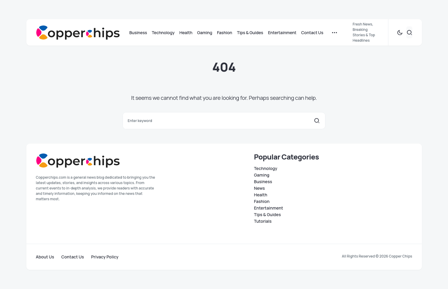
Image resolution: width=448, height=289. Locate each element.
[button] (399, 32)
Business (263, 182)
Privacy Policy (104, 257)
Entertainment (268, 208)
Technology (265, 168)
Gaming (261, 175)
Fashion (262, 201)
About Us (45, 257)
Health (260, 195)
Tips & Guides (267, 215)
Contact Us (72, 257)
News (259, 188)
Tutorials (263, 221)
